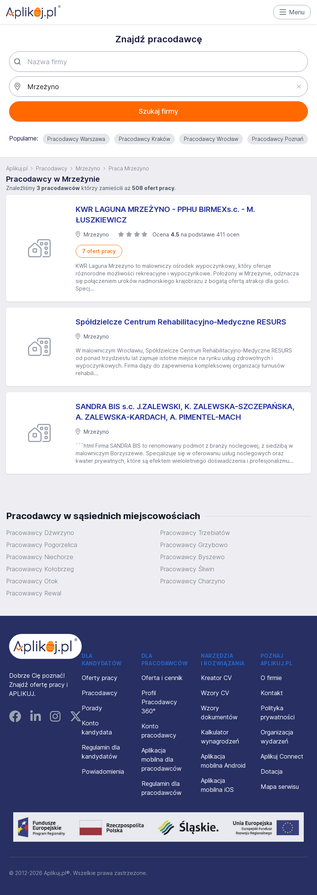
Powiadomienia (103, 771)
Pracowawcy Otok (32, 581)
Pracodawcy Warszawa (76, 139)
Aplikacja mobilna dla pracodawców (161, 759)
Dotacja (272, 771)
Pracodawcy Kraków (144, 139)
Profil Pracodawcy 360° (159, 702)
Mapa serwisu (280, 786)
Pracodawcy (51, 168)
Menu (292, 12)
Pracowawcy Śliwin (187, 569)
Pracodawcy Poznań (277, 139)
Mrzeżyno (88, 168)
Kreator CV (216, 678)
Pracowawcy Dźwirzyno (40, 532)
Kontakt (272, 693)
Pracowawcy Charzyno (192, 581)
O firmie (271, 678)
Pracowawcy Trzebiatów (195, 532)
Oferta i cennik (162, 678)
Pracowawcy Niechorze (39, 557)
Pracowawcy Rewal (33, 593)
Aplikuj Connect (282, 756)
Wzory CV (215, 693)
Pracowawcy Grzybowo (194, 545)
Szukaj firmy (158, 111)
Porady (92, 708)
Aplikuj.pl (17, 168)
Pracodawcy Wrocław (211, 139)
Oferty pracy (99, 678)
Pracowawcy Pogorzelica (41, 545)
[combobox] (158, 61)
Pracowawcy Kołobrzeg (40, 569)
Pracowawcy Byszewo (192, 557)
